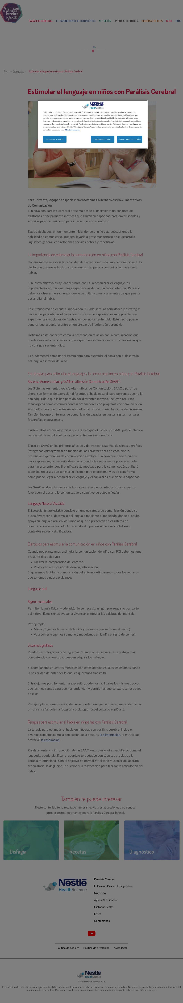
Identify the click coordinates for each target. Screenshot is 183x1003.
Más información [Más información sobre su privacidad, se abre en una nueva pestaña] (72, 130)
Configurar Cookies (54, 139)
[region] (93, 124)
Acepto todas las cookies (130, 139)
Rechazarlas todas (103, 139)
